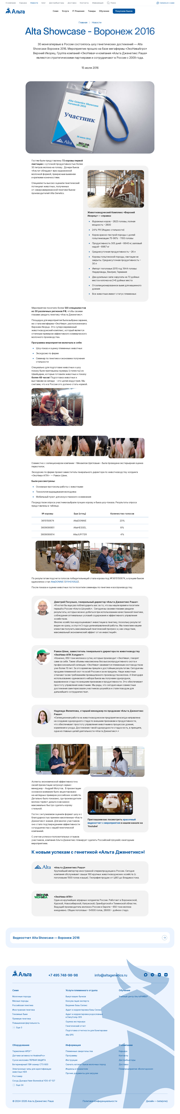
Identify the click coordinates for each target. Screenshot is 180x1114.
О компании (11, 3)
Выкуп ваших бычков (76, 996)
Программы (71, 1055)
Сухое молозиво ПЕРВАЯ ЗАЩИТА (29, 1060)
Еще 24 (17, 1085)
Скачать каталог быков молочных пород (86, 1064)
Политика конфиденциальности (100, 1101)
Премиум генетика (21, 1018)
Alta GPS (70, 1035)
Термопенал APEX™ (22, 1051)
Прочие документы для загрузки (82, 1073)
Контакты (84, 3)
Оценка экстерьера (75, 1021)
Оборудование (20, 1045)
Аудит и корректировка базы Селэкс (84, 1010)
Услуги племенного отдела (81, 990)
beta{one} (162, 1101)
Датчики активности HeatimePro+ (28, 1055)
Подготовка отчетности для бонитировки (86, 1030)
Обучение (104, 11)
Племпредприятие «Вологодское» (136, 1069)
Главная (83, 22)
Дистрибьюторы (56, 3)
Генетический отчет (76, 1026)
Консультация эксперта (77, 1001)
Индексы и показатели (77, 1069)
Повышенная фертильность (26, 1023)
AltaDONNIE (57, 581)
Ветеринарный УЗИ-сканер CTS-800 (30, 1064)
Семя (55, 11)
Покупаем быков (123, 11)
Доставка (72, 3)
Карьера (23, 3)
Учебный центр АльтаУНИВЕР (133, 996)
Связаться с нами (165, 3)
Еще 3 (17, 1027)
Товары (92, 11)
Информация (97, 3)
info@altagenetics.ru (111, 975)
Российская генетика (22, 1005)
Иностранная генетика (23, 1010)
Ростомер (17, 1076)
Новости (34, 3)
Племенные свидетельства (79, 1051)
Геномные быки (20, 1014)
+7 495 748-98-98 (63, 975)
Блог (44, 3)
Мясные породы (20, 1001)
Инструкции (71, 1060)
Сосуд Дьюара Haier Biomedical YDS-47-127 (33, 1080)
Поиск (111, 3)
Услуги (65, 11)
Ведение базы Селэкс (76, 1005)
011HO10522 (71, 581)
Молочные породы (21, 996)
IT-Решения (78, 11)
